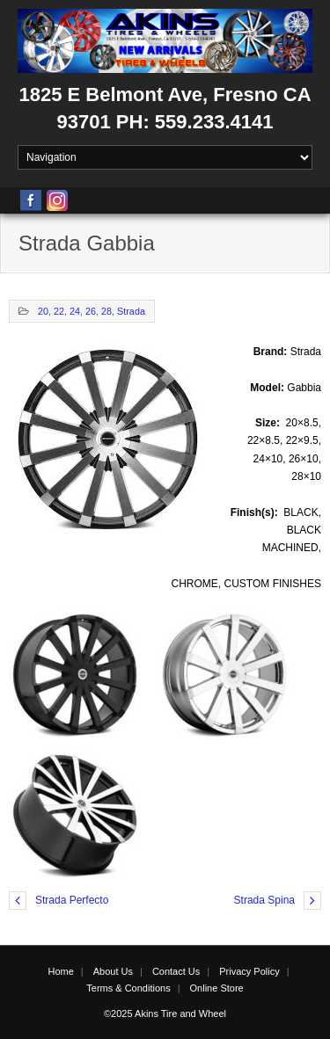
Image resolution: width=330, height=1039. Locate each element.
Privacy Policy (249, 971)
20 (43, 311)
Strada (131, 311)
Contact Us (176, 971)
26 (90, 311)
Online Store (217, 988)
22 (59, 311)
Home (60, 971)
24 (75, 311)
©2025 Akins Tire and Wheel (165, 1013)
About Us (113, 971)
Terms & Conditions (128, 988)
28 (106, 311)
